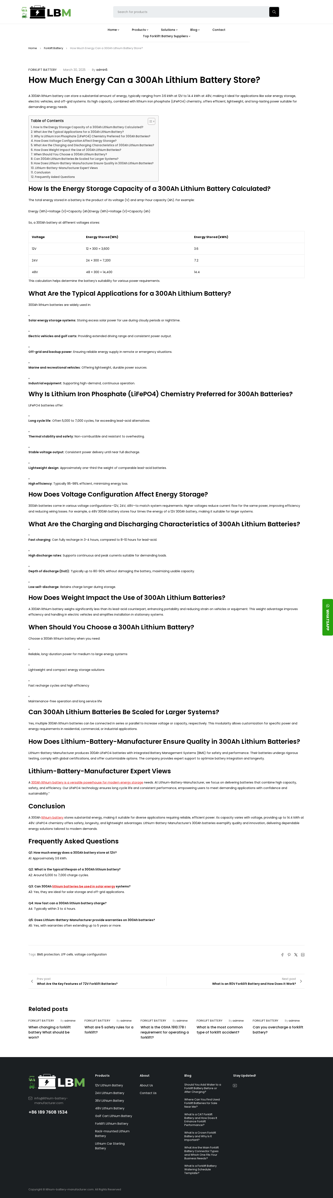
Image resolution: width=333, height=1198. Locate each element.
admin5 (101, 70)
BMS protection (48, 954)
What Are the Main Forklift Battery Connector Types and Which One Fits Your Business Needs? (201, 1152)
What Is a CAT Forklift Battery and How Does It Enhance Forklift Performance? (200, 1119)
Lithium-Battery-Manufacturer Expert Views (66, 168)
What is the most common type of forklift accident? (220, 1030)
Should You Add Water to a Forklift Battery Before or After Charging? (202, 1088)
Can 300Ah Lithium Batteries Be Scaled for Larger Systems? (76, 159)
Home (32, 48)
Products (102, 1075)
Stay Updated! (244, 1075)
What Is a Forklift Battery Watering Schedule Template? (200, 1169)
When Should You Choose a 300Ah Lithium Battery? (70, 154)
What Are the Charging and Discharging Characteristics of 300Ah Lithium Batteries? (94, 145)
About (145, 1075)
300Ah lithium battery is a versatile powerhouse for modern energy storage (87, 782)
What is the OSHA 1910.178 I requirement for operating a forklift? (165, 1032)
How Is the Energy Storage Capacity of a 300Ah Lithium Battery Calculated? (88, 127)
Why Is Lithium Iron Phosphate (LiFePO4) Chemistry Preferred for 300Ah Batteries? (92, 136)
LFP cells (67, 954)
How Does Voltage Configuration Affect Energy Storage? (75, 141)
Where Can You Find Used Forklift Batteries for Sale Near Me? (202, 1103)
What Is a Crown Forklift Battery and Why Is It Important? (200, 1136)
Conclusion (42, 172)
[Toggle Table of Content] (149, 121)
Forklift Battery (53, 48)
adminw (70, 1021)
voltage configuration (91, 954)
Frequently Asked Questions (55, 177)
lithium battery (52, 817)
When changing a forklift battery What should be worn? (49, 1032)
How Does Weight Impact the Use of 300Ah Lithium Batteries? (77, 150)
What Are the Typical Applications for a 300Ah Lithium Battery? (79, 132)
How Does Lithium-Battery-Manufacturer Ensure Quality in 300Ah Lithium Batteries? (94, 163)
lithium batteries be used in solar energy (83, 886)
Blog (187, 1075)
